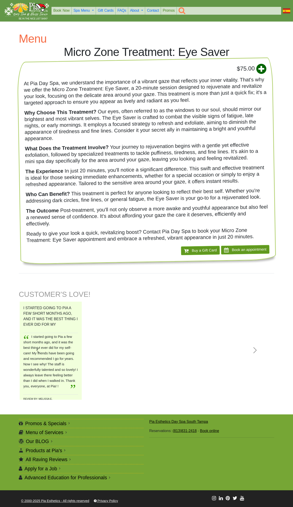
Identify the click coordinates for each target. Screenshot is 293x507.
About (135, 10)
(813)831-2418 (185, 431)
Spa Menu (82, 10)
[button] (38, 350)
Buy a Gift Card (200, 250)
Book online (209, 431)
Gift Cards (106, 10)
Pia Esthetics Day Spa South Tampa (178, 422)
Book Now (61, 10)
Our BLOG (37, 441)
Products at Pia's (44, 450)
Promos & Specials (45, 423)
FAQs (121, 10)
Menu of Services (44, 432)
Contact (153, 10)
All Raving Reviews (47, 459)
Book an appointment (245, 249)
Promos (169, 10)
